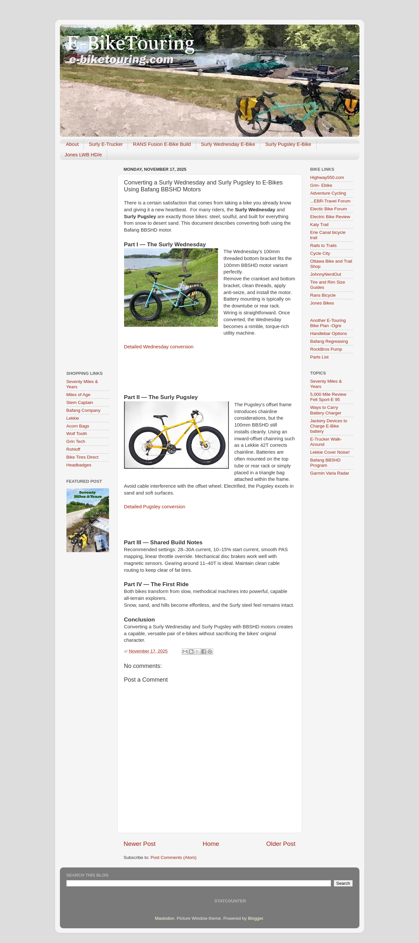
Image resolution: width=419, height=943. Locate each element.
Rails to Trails (323, 245)
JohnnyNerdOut (325, 274)
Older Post (280, 843)
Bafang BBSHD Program (325, 463)
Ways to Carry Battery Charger (325, 410)
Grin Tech (75, 441)
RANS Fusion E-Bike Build (162, 144)
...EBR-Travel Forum (330, 201)
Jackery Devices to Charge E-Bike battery (328, 426)
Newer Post (140, 843)
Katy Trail (319, 224)
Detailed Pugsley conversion (154, 506)
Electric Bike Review (330, 216)
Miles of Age (78, 394)
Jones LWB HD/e (83, 154)
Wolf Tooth (76, 433)
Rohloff (73, 449)
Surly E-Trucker (106, 144)
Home (211, 843)
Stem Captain (79, 402)
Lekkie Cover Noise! (330, 452)
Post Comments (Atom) (173, 857)
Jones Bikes (322, 303)
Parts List (319, 357)
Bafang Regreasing (329, 341)
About (72, 144)
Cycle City (320, 253)
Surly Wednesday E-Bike (228, 144)
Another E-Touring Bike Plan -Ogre (328, 323)
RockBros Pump (326, 349)
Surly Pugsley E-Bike (288, 144)
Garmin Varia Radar (329, 473)
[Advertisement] (87, 263)
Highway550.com (327, 177)
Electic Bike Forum (328, 208)
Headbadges (79, 465)
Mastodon (164, 918)
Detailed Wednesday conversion (159, 346)
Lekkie (72, 418)
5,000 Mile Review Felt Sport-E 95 (328, 397)
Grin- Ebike (321, 185)
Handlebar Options (328, 333)
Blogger (255, 918)
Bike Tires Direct (82, 457)
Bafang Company (83, 410)
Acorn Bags (77, 426)
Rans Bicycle (323, 295)
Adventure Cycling (328, 193)
